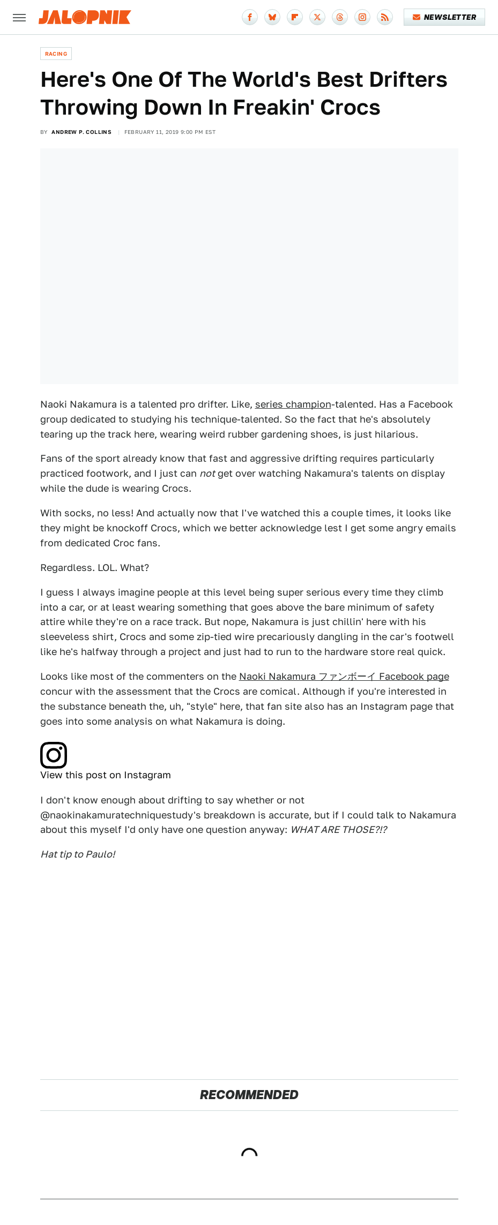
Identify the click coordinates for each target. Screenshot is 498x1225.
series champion (293, 404)
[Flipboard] (295, 17)
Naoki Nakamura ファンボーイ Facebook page (344, 676)
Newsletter (445, 17)
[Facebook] (250, 17)
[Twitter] (317, 17)
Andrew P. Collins (81, 132)
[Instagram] (362, 17)
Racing (56, 53)
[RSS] (385, 17)
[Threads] (340, 17)
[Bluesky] (272, 17)
